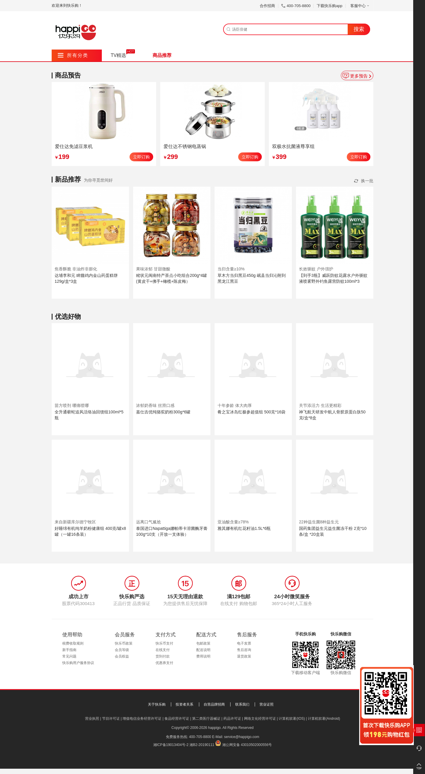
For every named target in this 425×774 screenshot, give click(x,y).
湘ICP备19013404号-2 (171, 745)
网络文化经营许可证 (260, 719)
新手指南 (69, 650)
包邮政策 (203, 643)
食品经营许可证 (176, 719)
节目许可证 (111, 719)
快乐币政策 (124, 643)
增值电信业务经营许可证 (141, 719)
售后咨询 (244, 650)
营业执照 (92, 719)
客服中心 (360, 6)
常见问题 (69, 656)
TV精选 (118, 55)
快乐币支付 (164, 643)
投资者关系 (184, 704)
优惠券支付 (164, 663)
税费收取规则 (73, 643)
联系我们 (242, 704)
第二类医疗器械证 (206, 719)
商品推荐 (162, 55)
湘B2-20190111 (201, 745)
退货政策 (244, 656)
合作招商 (267, 6)
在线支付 (163, 650)
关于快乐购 (157, 704)
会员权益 (122, 656)
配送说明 (203, 650)
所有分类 (73, 55)
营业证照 (266, 704)
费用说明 (203, 656)
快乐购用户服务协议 (78, 663)
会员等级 (122, 650)
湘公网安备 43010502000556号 (247, 745)
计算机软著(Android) (324, 719)
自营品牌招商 (214, 704)
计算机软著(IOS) (292, 719)
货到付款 (163, 656)
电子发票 (244, 643)
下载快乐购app (329, 6)
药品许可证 (232, 719)
